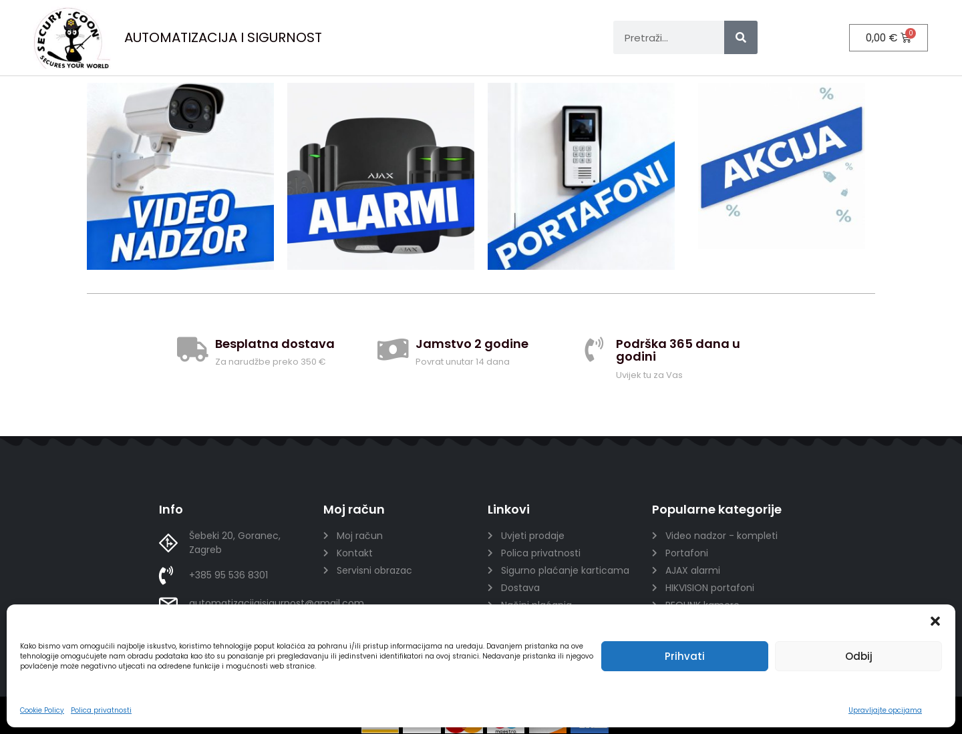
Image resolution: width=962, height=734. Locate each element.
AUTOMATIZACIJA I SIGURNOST (223, 37)
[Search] (741, 37)
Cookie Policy (42, 710)
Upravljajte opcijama (885, 710)
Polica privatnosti (101, 710)
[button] (935, 621)
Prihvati (685, 656)
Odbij (858, 656)
